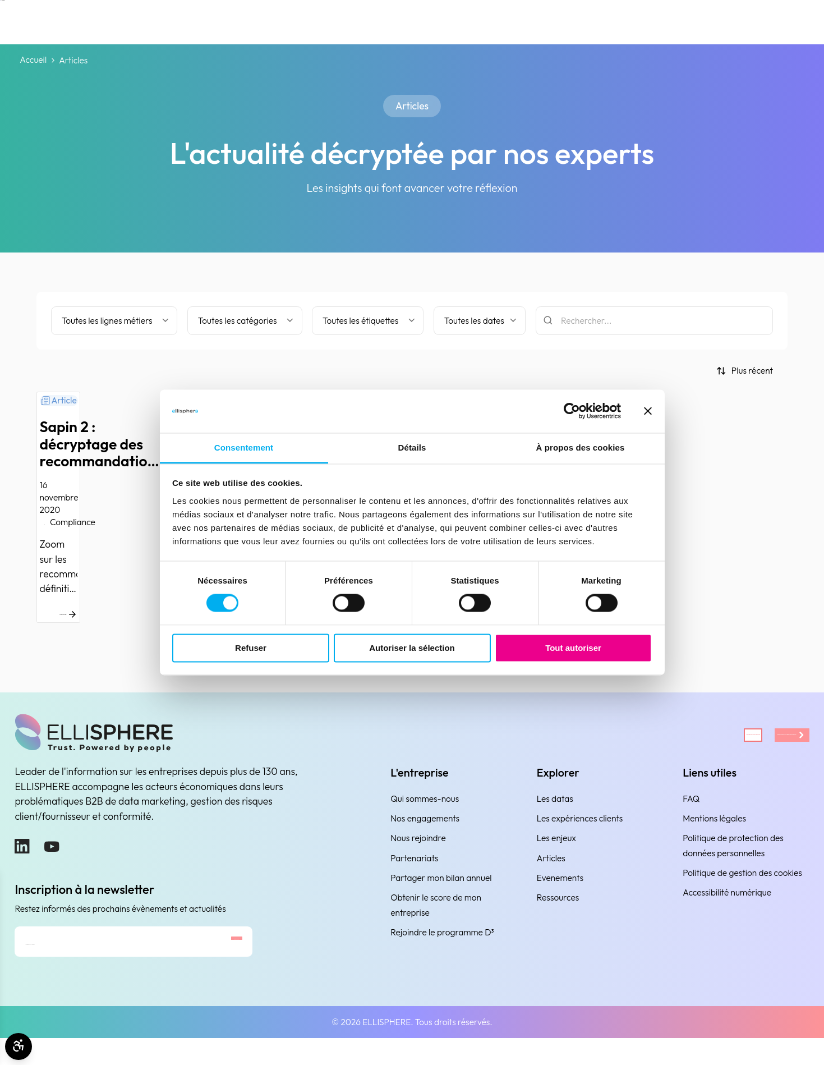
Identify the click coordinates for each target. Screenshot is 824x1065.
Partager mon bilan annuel (440, 890)
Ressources (558, 910)
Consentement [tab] (243, 447)
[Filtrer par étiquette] (367, 320)
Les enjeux (556, 850)
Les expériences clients (580, 830)
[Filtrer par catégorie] (244, 320)
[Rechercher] (654, 320)
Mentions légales (714, 830)
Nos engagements (424, 830)
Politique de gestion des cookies (742, 885)
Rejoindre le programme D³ (442, 944)
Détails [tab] (412, 447)
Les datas (555, 811)
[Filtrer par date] (480, 320)
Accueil (33, 60)
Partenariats (414, 870)
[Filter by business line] (114, 320)
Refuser (250, 648)
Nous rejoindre (417, 850)
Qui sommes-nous (424, 811)
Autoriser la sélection (412, 648)
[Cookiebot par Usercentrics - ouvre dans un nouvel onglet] (572, 411)
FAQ (691, 811)
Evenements (560, 890)
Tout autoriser (573, 648)
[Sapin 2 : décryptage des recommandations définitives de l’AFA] (157, 513)
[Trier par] (744, 371)
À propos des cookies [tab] (580, 447)
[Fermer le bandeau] (648, 411)
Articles (551, 870)
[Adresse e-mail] (94, 960)
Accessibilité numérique (727, 904)
